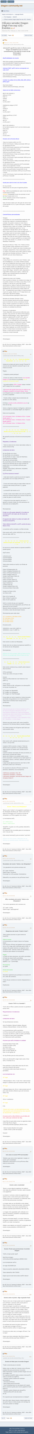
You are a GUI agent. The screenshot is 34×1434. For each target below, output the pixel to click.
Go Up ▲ (22, 1428)
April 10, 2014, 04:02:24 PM (9, 801)
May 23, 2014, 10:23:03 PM (9, 1245)
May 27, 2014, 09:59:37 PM (9, 1356)
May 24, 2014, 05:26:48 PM (9, 1294)
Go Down (4, 35)
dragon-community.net (11, 5)
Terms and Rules (16, 1428)
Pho (5, 40)
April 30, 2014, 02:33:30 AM (9, 927)
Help (10, 1428)
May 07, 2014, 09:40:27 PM (9, 1181)
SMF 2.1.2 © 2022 (13, 1430)
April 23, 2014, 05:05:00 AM (9, 895)
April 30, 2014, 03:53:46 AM (9, 1000)
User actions (28, 35)
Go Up (3, 1418)
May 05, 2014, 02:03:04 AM (9, 1151)
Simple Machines (21, 1430)
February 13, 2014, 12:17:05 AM (10, 353)
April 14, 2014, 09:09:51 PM (9, 858)
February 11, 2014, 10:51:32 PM (11, 42)
